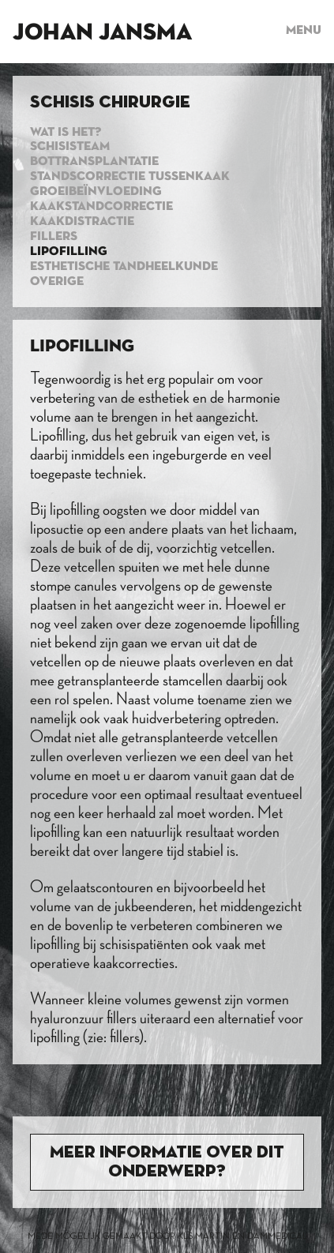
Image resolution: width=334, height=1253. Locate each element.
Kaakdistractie (82, 222)
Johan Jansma (102, 33)
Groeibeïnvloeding (96, 192)
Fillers (53, 237)
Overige (57, 282)
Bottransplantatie (94, 162)
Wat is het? (65, 132)
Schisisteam (70, 147)
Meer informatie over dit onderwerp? (167, 1162)
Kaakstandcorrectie (101, 207)
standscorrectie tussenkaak (130, 177)
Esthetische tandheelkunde (124, 267)
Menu (303, 30)
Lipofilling (68, 252)
